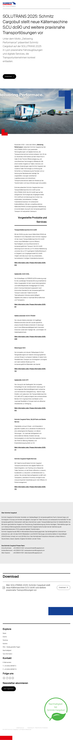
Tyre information (7, 654)
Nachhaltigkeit (7, 650)
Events (5, 637)
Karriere (5, 644)
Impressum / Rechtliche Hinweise (37, 728)
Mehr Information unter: (22, 447)
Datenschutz (20, 728)
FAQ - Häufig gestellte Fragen (11, 647)
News (4, 633)
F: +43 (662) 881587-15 (9, 669)
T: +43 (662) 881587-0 (9, 666)
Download (8, 77)
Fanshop (5, 640)
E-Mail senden (7, 662)
